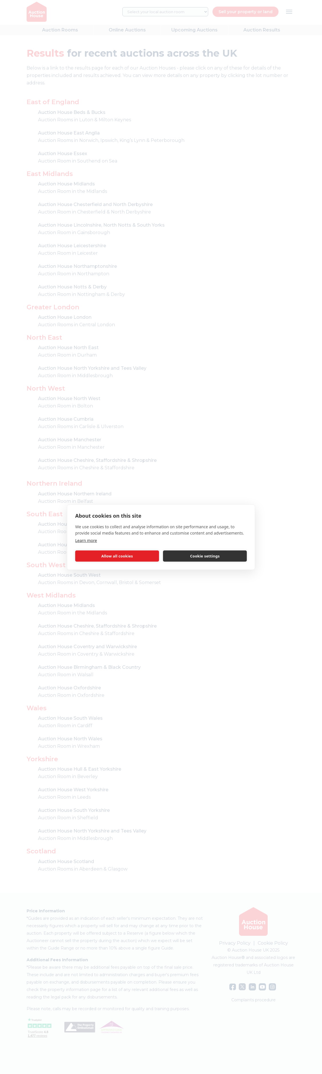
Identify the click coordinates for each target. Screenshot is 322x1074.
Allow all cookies (117, 556)
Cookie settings (205, 556)
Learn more (86, 540)
